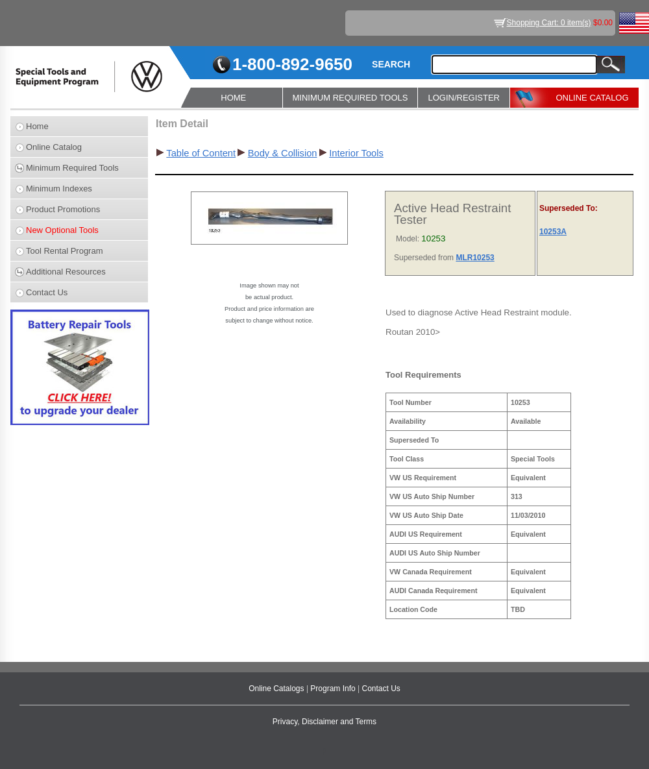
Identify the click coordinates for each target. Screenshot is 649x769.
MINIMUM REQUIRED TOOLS (350, 98)
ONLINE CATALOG (592, 98)
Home (37, 126)
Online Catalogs (277, 688)
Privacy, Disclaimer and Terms (324, 721)
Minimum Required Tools (72, 168)
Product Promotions (63, 209)
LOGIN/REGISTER (464, 98)
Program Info (334, 688)
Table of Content (201, 153)
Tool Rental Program (64, 251)
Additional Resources (66, 271)
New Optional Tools (62, 230)
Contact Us (46, 292)
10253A (553, 231)
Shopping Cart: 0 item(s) (549, 22)
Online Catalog (54, 147)
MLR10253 (475, 257)
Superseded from (425, 257)
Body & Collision (282, 153)
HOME (233, 98)
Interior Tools (356, 153)
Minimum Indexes (59, 188)
